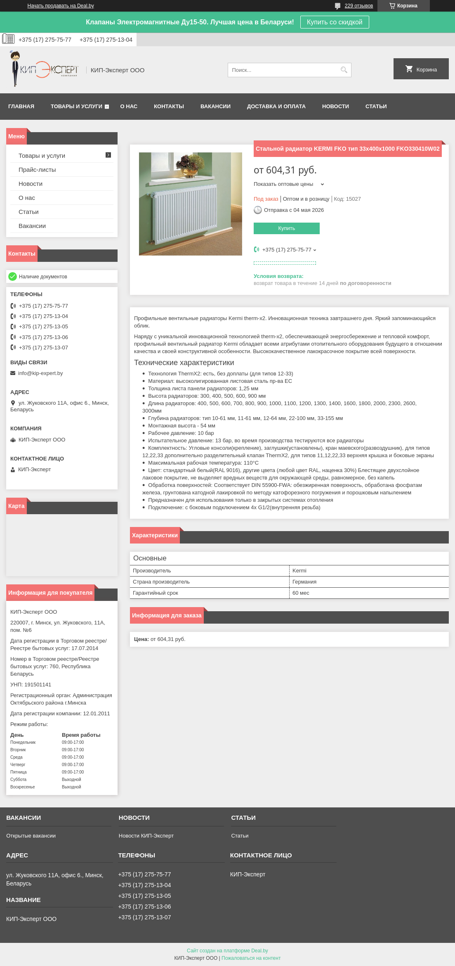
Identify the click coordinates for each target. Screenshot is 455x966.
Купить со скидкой (335, 22)
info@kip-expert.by (40, 373)
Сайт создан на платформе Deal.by (227, 951)
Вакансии (215, 106)
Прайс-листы (37, 169)
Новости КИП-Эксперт (146, 836)
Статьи (376, 106)
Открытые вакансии (31, 836)
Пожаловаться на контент (251, 958)
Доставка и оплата (276, 106)
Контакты (169, 106)
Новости (335, 106)
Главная (21, 106)
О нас (129, 106)
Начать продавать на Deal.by (61, 6)
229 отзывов (359, 6)
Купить (286, 228)
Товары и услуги (76, 106)
